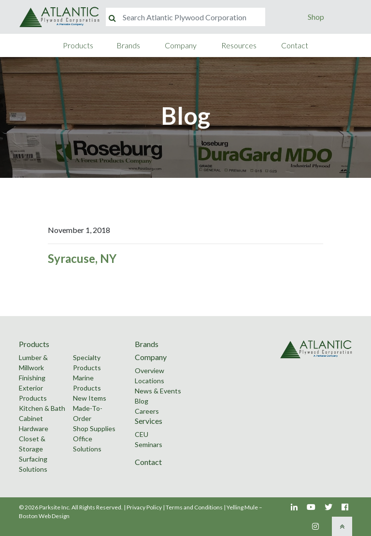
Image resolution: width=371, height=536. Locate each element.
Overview (149, 370)
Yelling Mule (242, 507)
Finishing (32, 378)
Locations (149, 381)
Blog (141, 401)
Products (78, 45)
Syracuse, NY (82, 258)
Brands (128, 45)
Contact (294, 45)
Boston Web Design (44, 516)
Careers (147, 411)
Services (148, 420)
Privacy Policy (144, 507)
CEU (141, 434)
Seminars (148, 444)
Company (181, 45)
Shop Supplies (94, 428)
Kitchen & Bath (42, 408)
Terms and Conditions (194, 507)
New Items (89, 398)
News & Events (158, 391)
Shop (316, 16)
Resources (239, 45)
